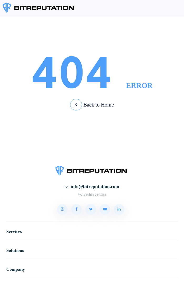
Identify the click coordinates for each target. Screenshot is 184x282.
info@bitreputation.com (92, 186)
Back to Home (92, 104)
